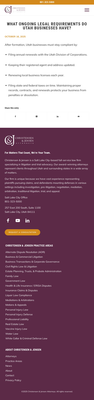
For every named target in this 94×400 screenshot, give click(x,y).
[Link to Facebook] (8, 220)
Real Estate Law (14, 324)
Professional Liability (17, 319)
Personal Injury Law (16, 309)
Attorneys (11, 356)
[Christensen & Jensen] (38, 9)
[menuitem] (85, 9)
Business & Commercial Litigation (24, 256)
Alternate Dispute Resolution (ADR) (25, 252)
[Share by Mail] (78, 116)
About (8, 370)
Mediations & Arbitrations (19, 300)
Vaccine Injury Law (16, 328)
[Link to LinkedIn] (27, 220)
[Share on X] (36, 116)
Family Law (12, 276)
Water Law (11, 333)
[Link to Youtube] (17, 220)
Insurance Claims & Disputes (21, 290)
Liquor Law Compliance (18, 295)
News (8, 365)
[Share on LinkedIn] (57, 116)
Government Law (15, 280)
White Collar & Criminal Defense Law (26, 338)
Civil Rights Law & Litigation (21, 266)
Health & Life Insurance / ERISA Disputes (28, 285)
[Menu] (85, 9)
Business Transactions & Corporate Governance (32, 261)
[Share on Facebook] (15, 116)
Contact (9, 375)
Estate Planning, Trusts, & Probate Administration (33, 271)
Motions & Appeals (16, 304)
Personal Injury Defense (19, 314)
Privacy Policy (13, 380)
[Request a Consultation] (22, 232)
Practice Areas (13, 361)
